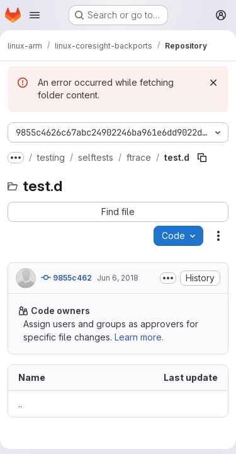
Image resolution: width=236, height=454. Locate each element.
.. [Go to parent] (20, 404)
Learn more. (139, 337)
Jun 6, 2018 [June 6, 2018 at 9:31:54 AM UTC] (117, 277)
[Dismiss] (213, 82)
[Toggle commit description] (168, 278)
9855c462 (66, 277)
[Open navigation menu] (35, 15)
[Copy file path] (202, 158)
